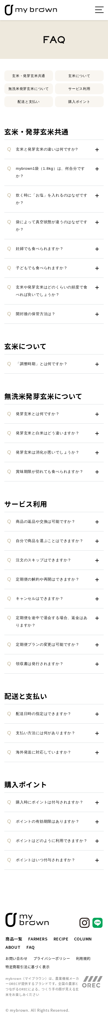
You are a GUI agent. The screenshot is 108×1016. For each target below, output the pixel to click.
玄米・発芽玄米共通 (28, 76)
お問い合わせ (16, 958)
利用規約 (83, 958)
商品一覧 (13, 939)
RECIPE (61, 939)
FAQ (30, 947)
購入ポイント (79, 102)
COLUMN (83, 939)
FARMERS (38, 939)
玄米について (79, 76)
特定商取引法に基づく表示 (27, 966)
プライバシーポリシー (51, 958)
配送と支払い (29, 102)
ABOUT (13, 947)
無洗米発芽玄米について (28, 89)
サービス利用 (79, 89)
